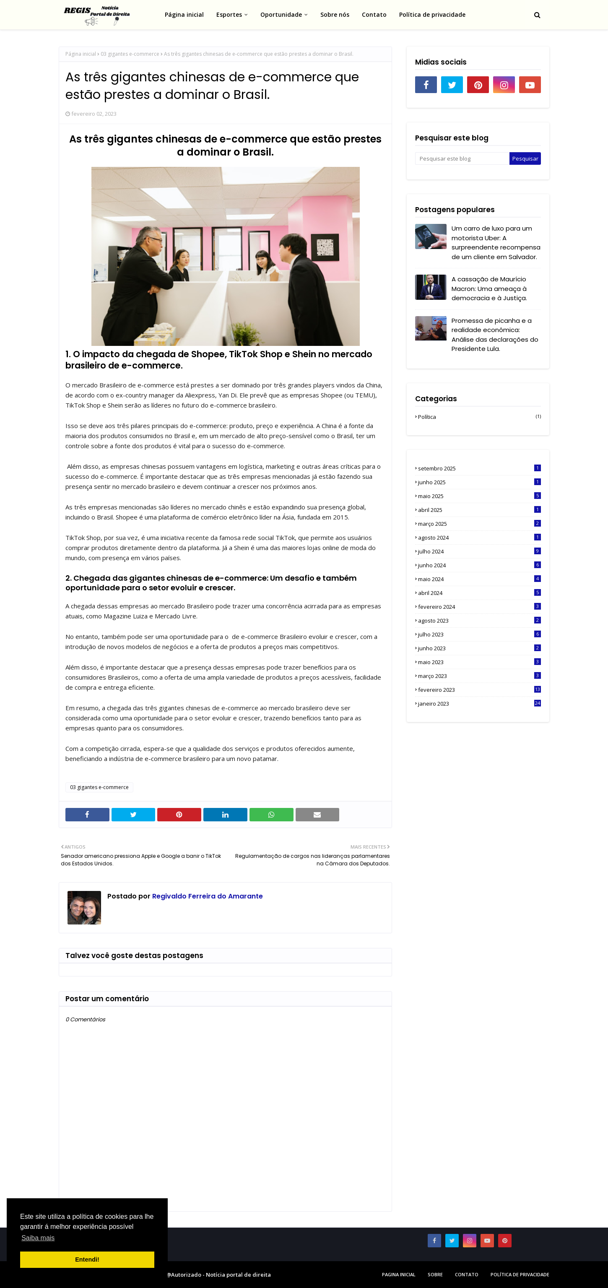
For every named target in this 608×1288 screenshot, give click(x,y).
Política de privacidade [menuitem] (432, 14)
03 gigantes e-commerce (130, 53)
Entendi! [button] (87, 1259)
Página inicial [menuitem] (184, 14)
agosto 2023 (479, 620)
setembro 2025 (479, 468)
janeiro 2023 (479, 703)
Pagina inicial (399, 1274)
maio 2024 (479, 579)
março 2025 (479, 523)
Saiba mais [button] (38, 1237)
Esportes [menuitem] (229, 14)
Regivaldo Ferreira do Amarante (207, 896)
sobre (435, 1274)
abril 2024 (479, 593)
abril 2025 (479, 510)
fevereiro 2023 (479, 689)
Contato (466, 1274)
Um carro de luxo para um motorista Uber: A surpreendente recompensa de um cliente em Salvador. (496, 242)
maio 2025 (479, 496)
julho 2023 (479, 634)
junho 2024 (479, 565)
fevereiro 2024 (479, 606)
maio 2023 (479, 662)
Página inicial (80, 53)
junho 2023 (479, 648)
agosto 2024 (479, 537)
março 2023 (479, 676)
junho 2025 (479, 482)
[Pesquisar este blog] (462, 158)
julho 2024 (479, 551)
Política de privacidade (520, 1274)
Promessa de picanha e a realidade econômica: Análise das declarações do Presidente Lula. (495, 334)
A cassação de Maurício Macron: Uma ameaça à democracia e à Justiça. (489, 288)
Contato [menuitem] (374, 14)
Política (479, 417)
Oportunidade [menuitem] (281, 14)
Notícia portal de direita (238, 1274)
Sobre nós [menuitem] (334, 14)
